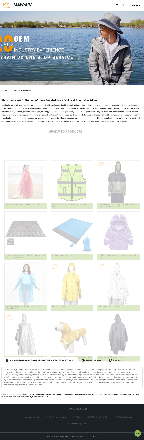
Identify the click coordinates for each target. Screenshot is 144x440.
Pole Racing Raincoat (9, 394)
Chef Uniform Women (64, 394)
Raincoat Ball (26, 397)
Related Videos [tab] (91, 360)
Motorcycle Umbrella (32, 417)
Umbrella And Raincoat (10, 397)
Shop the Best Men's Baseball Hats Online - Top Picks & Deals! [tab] (39, 360)
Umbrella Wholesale (126, 417)
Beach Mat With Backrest (129, 394)
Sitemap (95, 436)
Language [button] (135, 5)
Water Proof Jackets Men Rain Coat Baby (92, 417)
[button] (117, 5)
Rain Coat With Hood (82, 394)
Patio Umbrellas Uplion (58, 417)
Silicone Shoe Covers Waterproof (105, 394)
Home (7, 91)
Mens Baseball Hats (22, 91)
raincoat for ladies (26, 394)
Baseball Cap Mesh (79, 424)
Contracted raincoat (40, 397)
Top (138, 434)
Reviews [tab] (115, 360)
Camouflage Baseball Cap (45, 394)
